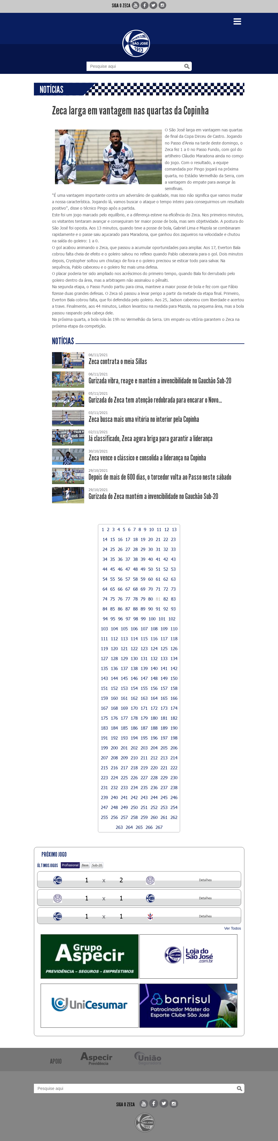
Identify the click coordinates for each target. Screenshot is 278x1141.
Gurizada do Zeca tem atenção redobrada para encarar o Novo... (155, 400)
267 (159, 827)
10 (151, 529)
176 (114, 718)
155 (144, 688)
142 (173, 668)
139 (144, 668)
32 (165, 549)
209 (124, 757)
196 (154, 737)
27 (127, 549)
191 (104, 737)
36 (120, 559)
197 (164, 737)
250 (134, 807)
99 (143, 618)
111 (104, 638)
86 (120, 608)
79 (143, 598)
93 (173, 608)
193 (124, 737)
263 (119, 827)
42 (165, 559)
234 (134, 787)
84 (105, 608)
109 (164, 628)
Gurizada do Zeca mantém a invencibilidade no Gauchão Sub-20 (153, 496)
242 (134, 797)
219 (144, 767)
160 (114, 698)
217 (124, 767)
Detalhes (205, 880)
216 (114, 767)
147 (144, 678)
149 (164, 678)
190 (173, 727)
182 (173, 718)
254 (173, 807)
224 (114, 777)
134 (173, 658)
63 (173, 579)
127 (104, 658)
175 (104, 718)
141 (164, 668)
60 (150, 579)
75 (112, 598)
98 (135, 618)
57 (127, 579)
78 (135, 598)
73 (173, 589)
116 (154, 638)
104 (114, 628)
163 (144, 698)
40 (150, 559)
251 (144, 807)
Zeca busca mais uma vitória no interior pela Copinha (144, 419)
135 (104, 668)
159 (104, 698)
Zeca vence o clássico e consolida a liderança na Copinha (147, 457)
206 (173, 747)
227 (144, 777)
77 (127, 598)
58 (135, 579)
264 (129, 827)
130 (134, 658)
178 (134, 718)
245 (164, 797)
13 (174, 529)
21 (158, 539)
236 (154, 787)
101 (161, 618)
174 (173, 708)
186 (134, 727)
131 (144, 658)
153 (124, 688)
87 (127, 608)
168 (114, 708)
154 (134, 688)
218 (134, 767)
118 (173, 638)
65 (112, 589)
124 (154, 648)
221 (164, 767)
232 (114, 787)
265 (139, 827)
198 (173, 737)
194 (134, 737)
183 (104, 727)
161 (124, 698)
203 (144, 747)
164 (154, 698)
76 (120, 598)
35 (112, 559)
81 (158, 598)
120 (114, 648)
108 (154, 628)
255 (104, 817)
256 (114, 817)
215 (104, 767)
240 (114, 797)
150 (173, 678)
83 (173, 598)
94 (105, 618)
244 (154, 797)
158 (173, 688)
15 (112, 539)
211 (144, 757)
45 (112, 569)
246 (173, 797)
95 (112, 618)
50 (150, 569)
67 (127, 589)
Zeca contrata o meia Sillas (118, 361)
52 (165, 569)
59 (143, 579)
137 (124, 668)
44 (105, 569)
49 (143, 569)
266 (149, 827)
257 (124, 817)
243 (144, 797)
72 (165, 589)
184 (114, 727)
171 (144, 708)
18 (135, 539)
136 (114, 668)
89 (143, 608)
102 (171, 618)
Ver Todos (232, 928)
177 (124, 718)
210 (134, 757)
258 (134, 817)
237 (164, 787)
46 (120, 569)
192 (114, 737)
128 (114, 658)
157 (164, 688)
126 (173, 648)
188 (154, 727)
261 (164, 817)
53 (173, 569)
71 (158, 589)
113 (124, 638)
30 (150, 549)
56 (120, 579)
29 (143, 549)
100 (152, 618)
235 (144, 787)
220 (154, 767)
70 (150, 589)
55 (112, 579)
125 (164, 648)
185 (124, 727)
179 (144, 718)
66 (120, 589)
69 (143, 589)
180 (154, 718)
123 (144, 648)
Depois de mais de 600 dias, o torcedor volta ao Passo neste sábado (160, 477)
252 (154, 807)
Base (85, 865)
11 (159, 529)
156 (154, 688)
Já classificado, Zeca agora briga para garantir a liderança (151, 438)
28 (135, 549)
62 (165, 579)
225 (124, 777)
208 (114, 757)
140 (154, 668)
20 (150, 539)
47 (127, 569)
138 (134, 668)
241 (124, 797)
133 (164, 658)
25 (112, 549)
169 (124, 708)
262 (173, 817)
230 (173, 777)
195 (144, 737)
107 (144, 628)
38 (135, 559)
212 (154, 757)
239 (104, 797)
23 (173, 539)
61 (158, 579)
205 (164, 747)
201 (124, 747)
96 (120, 618)
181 (164, 718)
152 (114, 688)
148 (154, 678)
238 (173, 787)
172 (154, 708)
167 (104, 708)
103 (104, 628)
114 (134, 638)
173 (164, 708)
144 (114, 678)
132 (154, 658)
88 (135, 608)
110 (173, 628)
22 (165, 539)
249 (124, 807)
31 (158, 549)
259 (144, 817)
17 (127, 539)
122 (134, 648)
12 (166, 529)
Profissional (70, 865)
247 (104, 807)
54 (105, 579)
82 (165, 598)
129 (124, 658)
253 (164, 807)
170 (134, 708)
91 (158, 608)
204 (154, 747)
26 (120, 549)
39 (143, 559)
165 (164, 698)
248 (114, 807)
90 (150, 608)
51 (158, 569)
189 (164, 727)
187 (144, 727)
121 (124, 648)
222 (173, 767)
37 (127, 559)
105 (124, 628)
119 (104, 648)
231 (104, 787)
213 (164, 757)
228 (154, 777)
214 (173, 757)
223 (104, 777)
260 (154, 817)
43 (173, 559)
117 (164, 638)
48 (135, 569)
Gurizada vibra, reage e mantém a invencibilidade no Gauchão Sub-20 (160, 380)
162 (134, 698)
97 (128, 618)
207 (104, 757)
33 (173, 549)
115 (144, 638)
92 (165, 608)
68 (135, 589)
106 (134, 628)
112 (114, 638)
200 (114, 747)
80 (150, 598)
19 (143, 539)
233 (124, 787)
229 (164, 777)
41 (158, 559)
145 (124, 678)
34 (105, 559)
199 (104, 747)
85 (112, 608)
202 (134, 747)
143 (104, 678)
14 (105, 539)
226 (134, 777)
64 (105, 589)
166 (173, 698)
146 (134, 678)
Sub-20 (97, 865)
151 (104, 688)
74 (105, 598)
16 (120, 539)
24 (105, 549)
